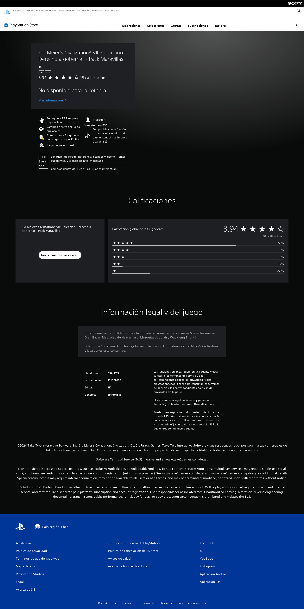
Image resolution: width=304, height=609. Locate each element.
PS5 (28, 10)
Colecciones (133, 22)
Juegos (17, 10)
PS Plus (49, 10)
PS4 (38, 10)
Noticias (81, 10)
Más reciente (108, 22)
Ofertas (153, 22)
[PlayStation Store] (22, 21)
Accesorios (65, 10)
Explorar (198, 22)
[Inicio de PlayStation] (7, 11)
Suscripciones (175, 22)
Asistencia (111, 10)
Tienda (95, 10)
